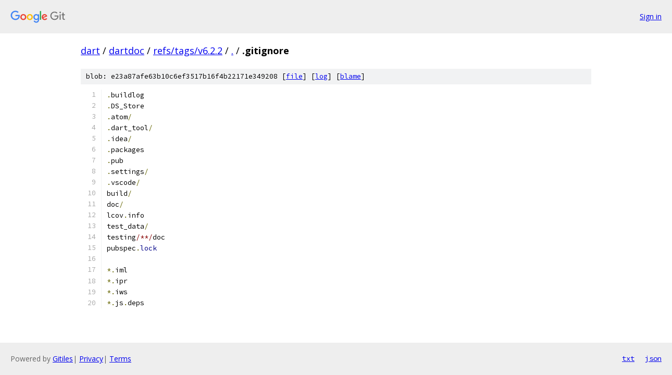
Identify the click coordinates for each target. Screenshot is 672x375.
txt (628, 358)
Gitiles (63, 359)
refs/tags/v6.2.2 (187, 50)
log (321, 76)
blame (350, 76)
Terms (120, 359)
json (653, 358)
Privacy (91, 359)
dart (90, 50)
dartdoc (126, 50)
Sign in (651, 16)
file (294, 76)
